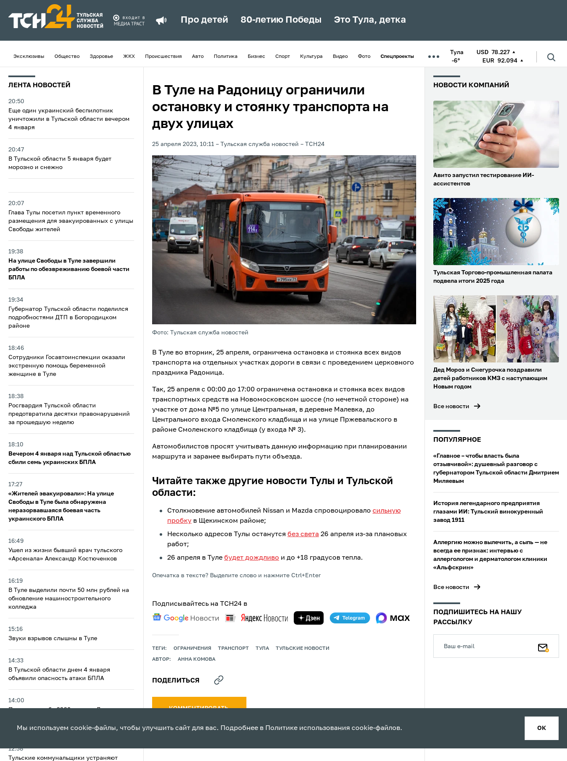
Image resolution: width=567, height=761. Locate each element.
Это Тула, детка (370, 20)
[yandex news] (256, 618)
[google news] (185, 618)
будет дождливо (251, 558)
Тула (262, 648)
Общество (67, 56)
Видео (340, 56)
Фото (364, 56)
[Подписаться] (543, 646)
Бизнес (256, 56)
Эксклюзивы (28, 56)
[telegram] (350, 617)
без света (303, 534)
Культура (311, 56)
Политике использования (307, 728)
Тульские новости (302, 648)
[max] (393, 617)
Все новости (451, 406)
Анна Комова (196, 659)
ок (541, 728)
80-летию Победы (281, 20)
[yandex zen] (309, 618)
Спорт (282, 56)
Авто (198, 56)
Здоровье (101, 56)
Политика (226, 56)
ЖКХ (129, 56)
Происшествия (163, 56)
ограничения (192, 648)
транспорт (233, 648)
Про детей (204, 20)
